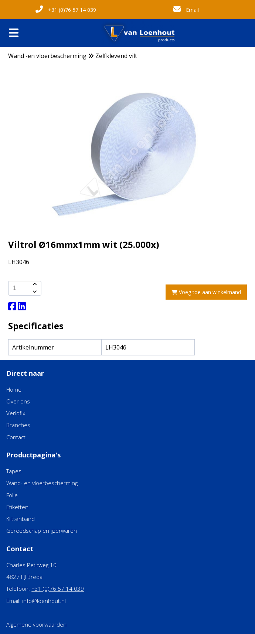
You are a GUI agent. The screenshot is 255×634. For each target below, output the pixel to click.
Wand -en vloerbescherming (47, 56)
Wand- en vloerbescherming (42, 483)
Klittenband (20, 518)
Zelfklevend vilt (116, 56)
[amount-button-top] (34, 284)
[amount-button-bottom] (34, 292)
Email (186, 9)
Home (13, 389)
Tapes (13, 471)
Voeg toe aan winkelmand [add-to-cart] (206, 292)
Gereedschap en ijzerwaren (41, 530)
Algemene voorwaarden (36, 624)
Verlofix (15, 413)
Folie (12, 495)
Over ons (18, 401)
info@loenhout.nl (44, 600)
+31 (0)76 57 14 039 (65, 9)
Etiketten (17, 507)
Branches (18, 425)
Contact (16, 437)
